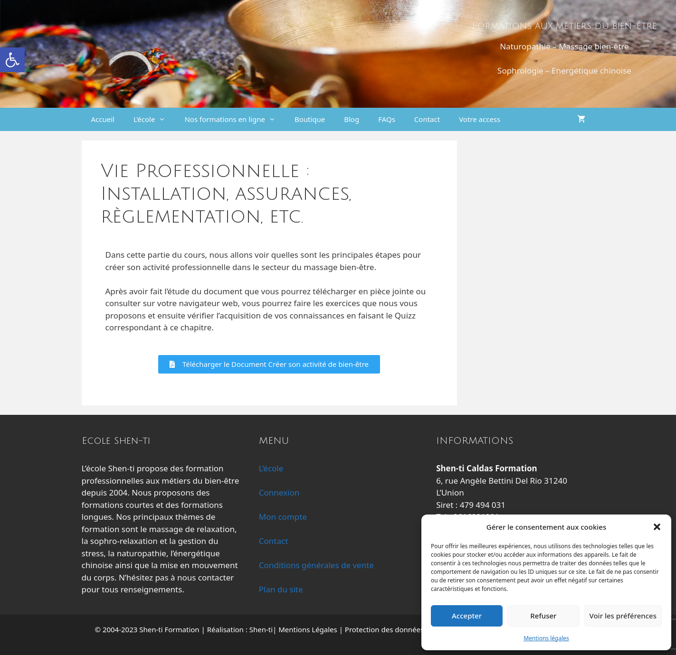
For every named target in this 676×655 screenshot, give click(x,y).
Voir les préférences (623, 615)
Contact (427, 119)
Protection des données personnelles (407, 629)
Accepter (467, 615)
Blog (351, 119)
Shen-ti (261, 629)
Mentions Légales (307, 629)
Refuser (543, 615)
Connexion (279, 492)
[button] (12, 59)
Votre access (479, 119)
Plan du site (281, 589)
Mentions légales (546, 638)
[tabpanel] (269, 311)
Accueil (102, 119)
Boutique (310, 119)
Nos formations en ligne (234, 119)
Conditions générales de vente (316, 565)
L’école (154, 119)
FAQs (386, 119)
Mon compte (283, 516)
